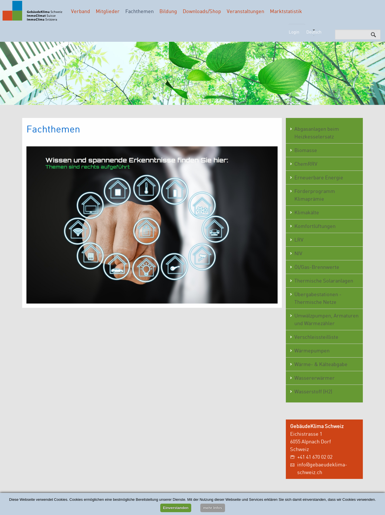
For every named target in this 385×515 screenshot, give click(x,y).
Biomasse (305, 150)
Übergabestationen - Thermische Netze (318, 298)
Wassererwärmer (314, 378)
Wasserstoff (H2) (313, 391)
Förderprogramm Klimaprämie (314, 195)
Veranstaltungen (245, 11)
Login (294, 32)
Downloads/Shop (202, 11)
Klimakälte (306, 212)
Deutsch (313, 32)
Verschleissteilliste (316, 337)
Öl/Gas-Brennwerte (316, 267)
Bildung (168, 11)
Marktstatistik (286, 11)
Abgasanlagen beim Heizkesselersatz (316, 133)
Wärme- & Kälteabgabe (320, 364)
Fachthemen (139, 11)
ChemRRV (305, 164)
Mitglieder (108, 11)
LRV (298, 239)
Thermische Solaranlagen (323, 280)
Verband (80, 11)
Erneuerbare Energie (318, 177)
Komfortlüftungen (315, 226)
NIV (298, 253)
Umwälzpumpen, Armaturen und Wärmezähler (326, 319)
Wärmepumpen (312, 350)
